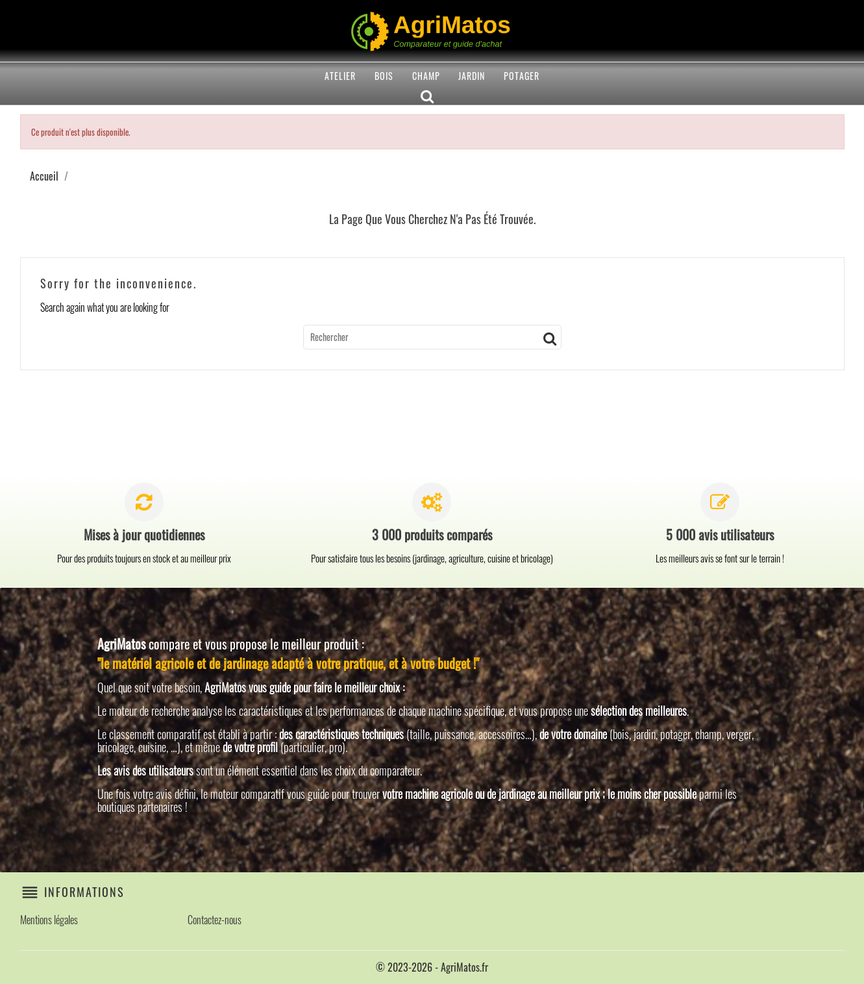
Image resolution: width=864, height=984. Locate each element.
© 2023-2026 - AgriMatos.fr (432, 967)
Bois (384, 75)
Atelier (340, 75)
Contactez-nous (214, 919)
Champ (426, 75)
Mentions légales (49, 919)
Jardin (471, 75)
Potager (521, 75)
